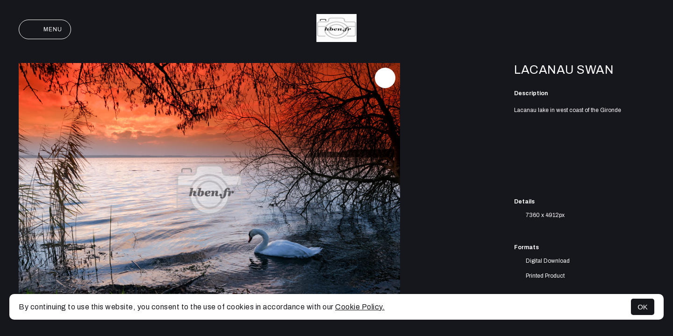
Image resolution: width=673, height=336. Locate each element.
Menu (45, 29)
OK (642, 307)
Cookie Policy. (360, 307)
